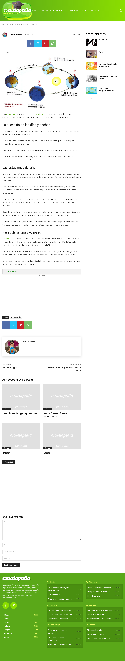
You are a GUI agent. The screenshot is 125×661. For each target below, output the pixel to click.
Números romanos (55, 595)
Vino (101, 52)
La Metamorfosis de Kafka (108, 77)
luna (7, 239)
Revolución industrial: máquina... (60, 644)
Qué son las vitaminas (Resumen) (109, 65)
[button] (120, 10)
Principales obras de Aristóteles (99, 592)
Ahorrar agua (10, 367)
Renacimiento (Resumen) (58, 619)
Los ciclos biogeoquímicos (19, 413)
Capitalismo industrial (95, 634)
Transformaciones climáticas (55, 415)
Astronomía (16, 317)
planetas (10, 114)
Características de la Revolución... (60, 615)
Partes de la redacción (95, 615)
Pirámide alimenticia (95, 630)
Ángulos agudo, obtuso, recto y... (60, 599)
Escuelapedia (17, 35)
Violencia (103, 40)
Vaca (46, 452)
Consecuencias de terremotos (98, 638)
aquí (14, 598)
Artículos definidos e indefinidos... (100, 619)
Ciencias (7, 409)
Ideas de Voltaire (93, 596)
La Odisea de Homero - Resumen (99, 610)
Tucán (6, 452)
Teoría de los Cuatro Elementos (99, 588)
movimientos (39, 114)
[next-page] (91, 98)
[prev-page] (87, 98)
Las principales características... (60, 610)
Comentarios (12, 272)
